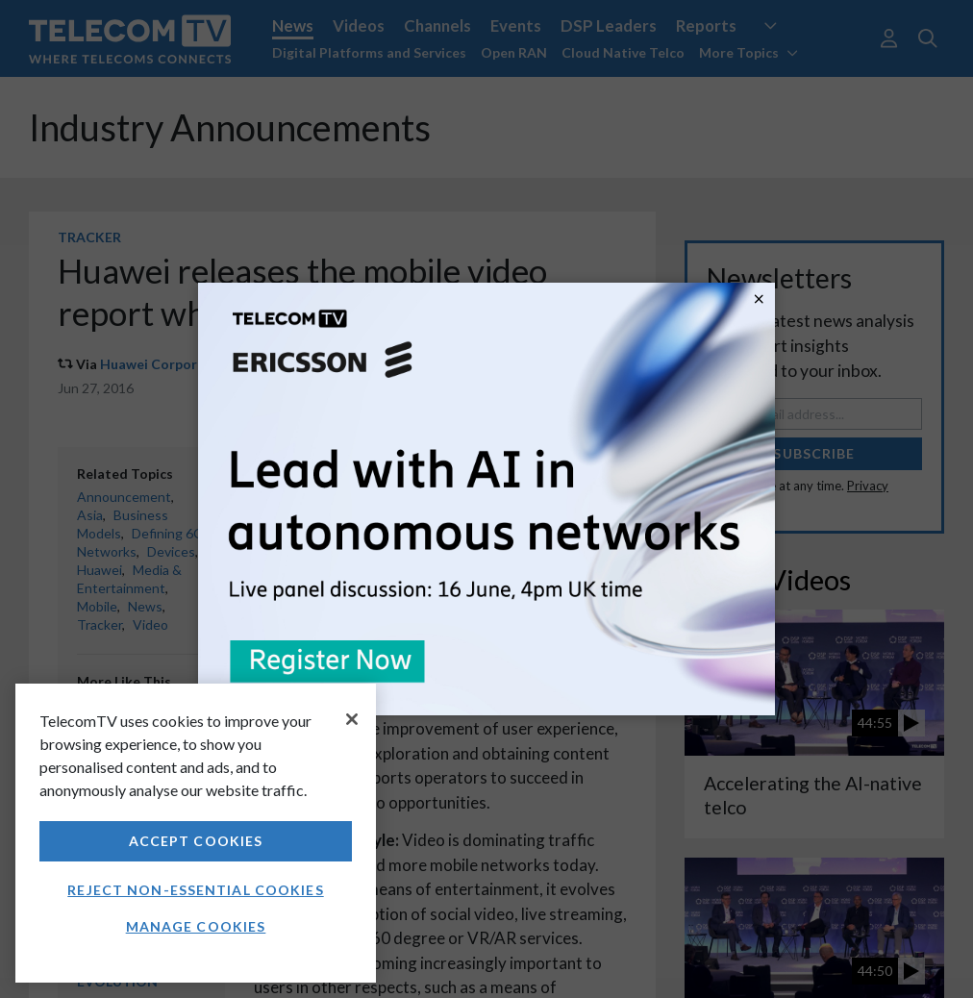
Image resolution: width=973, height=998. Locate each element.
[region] (195, 833)
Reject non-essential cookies (195, 890)
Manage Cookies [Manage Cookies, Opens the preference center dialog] (196, 926)
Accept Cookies (196, 841)
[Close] (352, 719)
